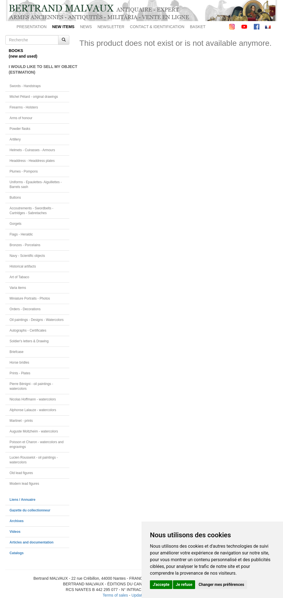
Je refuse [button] (184, 584)
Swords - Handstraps (25, 86)
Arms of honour (21, 118)
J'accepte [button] (161, 584)
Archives (17, 521)
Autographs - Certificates (28, 330)
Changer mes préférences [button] (221, 584)
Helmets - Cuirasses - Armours (32, 150)
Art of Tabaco (19, 277)
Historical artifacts (23, 266)
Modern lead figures (24, 484)
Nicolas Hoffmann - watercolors (33, 399)
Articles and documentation (32, 542)
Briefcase (17, 352)
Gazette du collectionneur (30, 510)
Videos (15, 532)
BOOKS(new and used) (23, 53)
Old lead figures (21, 473)
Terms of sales (115, 595)
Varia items (18, 288)
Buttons (15, 198)
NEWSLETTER (110, 26)
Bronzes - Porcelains (25, 245)
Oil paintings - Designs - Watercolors (37, 320)
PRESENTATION (32, 26)
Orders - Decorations (25, 309)
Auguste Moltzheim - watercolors (34, 431)
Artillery (15, 139)
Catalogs (17, 553)
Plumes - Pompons (24, 171)
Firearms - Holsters (24, 107)
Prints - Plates (20, 373)
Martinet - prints (21, 421)
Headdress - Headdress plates (32, 161)
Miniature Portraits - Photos (30, 298)
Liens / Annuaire (22, 500)
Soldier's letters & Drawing (29, 341)
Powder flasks (20, 129)
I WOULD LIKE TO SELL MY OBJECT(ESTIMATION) (39, 69)
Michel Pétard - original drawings (34, 97)
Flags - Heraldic (21, 234)
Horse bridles (19, 362)
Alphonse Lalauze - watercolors (33, 410)
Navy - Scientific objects (27, 256)
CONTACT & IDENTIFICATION (157, 26)
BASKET (198, 26)
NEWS (86, 26)
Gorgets (15, 224)
